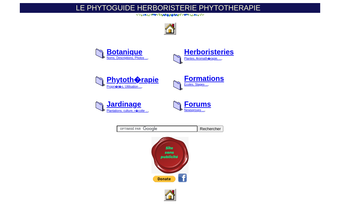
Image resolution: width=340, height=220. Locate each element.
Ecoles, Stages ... (196, 84)
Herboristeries (209, 52)
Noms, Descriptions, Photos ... (127, 58)
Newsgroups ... (194, 110)
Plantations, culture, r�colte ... (127, 110)
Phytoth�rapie (133, 79)
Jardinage (124, 104)
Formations (204, 78)
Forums (197, 104)
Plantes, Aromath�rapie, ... (202, 58)
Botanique (124, 52)
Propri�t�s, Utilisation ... (124, 86)
